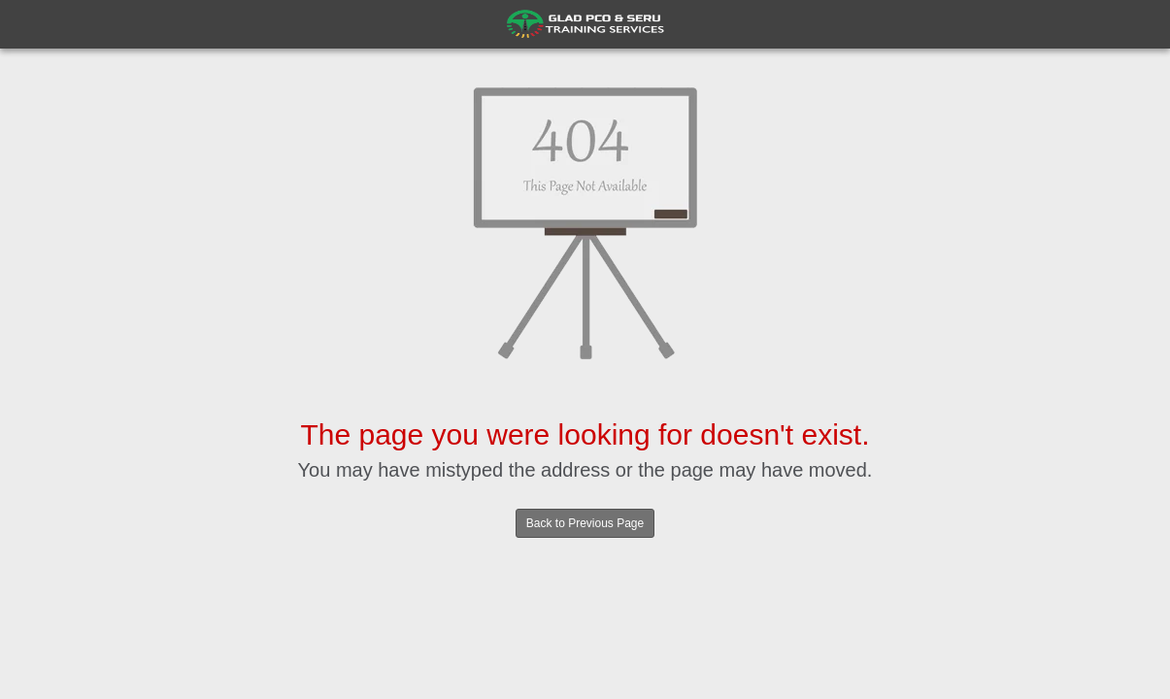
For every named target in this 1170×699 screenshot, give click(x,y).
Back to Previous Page (585, 523)
